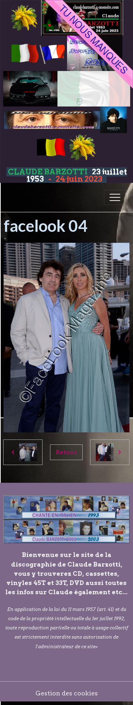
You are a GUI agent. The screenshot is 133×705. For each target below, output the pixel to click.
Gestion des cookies (66, 693)
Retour (66, 452)
